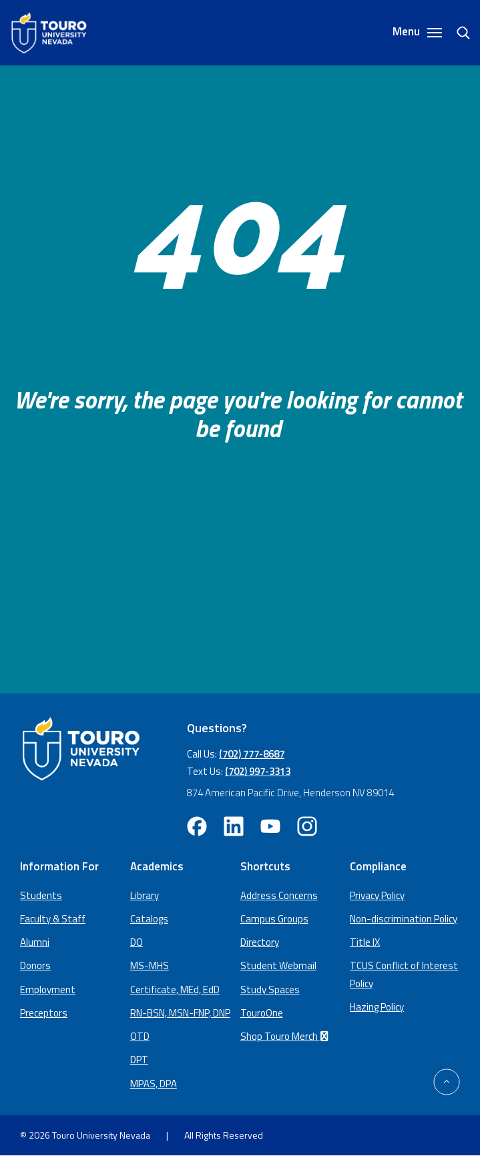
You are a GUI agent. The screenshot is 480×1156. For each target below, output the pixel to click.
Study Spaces (270, 989)
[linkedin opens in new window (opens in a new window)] (234, 826)
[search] (458, 32)
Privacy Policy (377, 895)
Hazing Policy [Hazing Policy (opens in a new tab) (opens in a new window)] (377, 1007)
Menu (417, 32)
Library (144, 895)
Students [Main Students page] (41, 895)
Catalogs (149, 918)
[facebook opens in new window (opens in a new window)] (197, 826)
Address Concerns (279, 895)
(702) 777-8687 (251, 754)
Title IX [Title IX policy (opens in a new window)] (365, 942)
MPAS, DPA (153, 1083)
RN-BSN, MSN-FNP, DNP (180, 1013)
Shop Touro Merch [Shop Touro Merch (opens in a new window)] (286, 1036)
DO (136, 942)
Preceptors (43, 1013)
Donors (35, 965)
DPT (139, 1059)
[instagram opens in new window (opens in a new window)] (307, 826)
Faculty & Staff (52, 918)
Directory (259, 942)
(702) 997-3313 (257, 771)
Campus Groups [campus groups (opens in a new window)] (274, 918)
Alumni (34, 942)
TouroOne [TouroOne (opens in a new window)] (261, 1013)
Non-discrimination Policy (403, 918)
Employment (47, 989)
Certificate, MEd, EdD (175, 989)
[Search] (456, 32)
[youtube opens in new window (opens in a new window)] (270, 826)
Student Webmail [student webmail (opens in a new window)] (278, 965)
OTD (140, 1036)
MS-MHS (149, 965)
